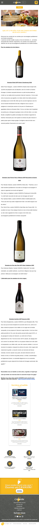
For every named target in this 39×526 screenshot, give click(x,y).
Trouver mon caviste (19, 503)
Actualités (19, 504)
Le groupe (19, 506)
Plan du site (25, 523)
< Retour (19, 7)
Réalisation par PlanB (32, 523)
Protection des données (17, 523)
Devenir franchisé (19, 491)
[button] (2, 523)
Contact (19, 510)
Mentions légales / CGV (7, 523)
